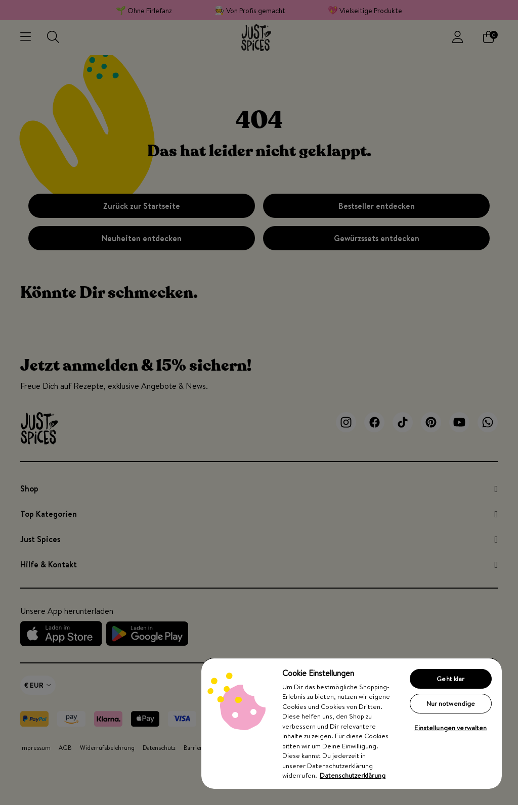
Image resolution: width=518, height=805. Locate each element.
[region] (351, 723)
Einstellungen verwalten (450, 727)
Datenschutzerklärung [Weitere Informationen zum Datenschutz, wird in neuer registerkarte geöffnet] (352, 775)
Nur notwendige (451, 703)
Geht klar (450, 678)
